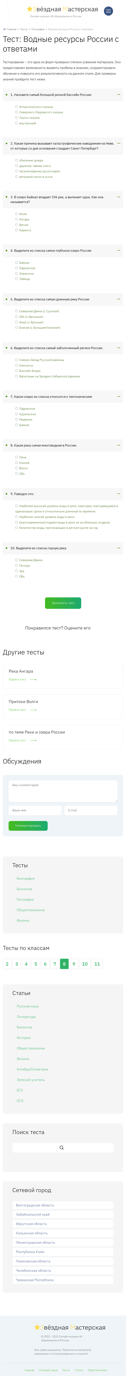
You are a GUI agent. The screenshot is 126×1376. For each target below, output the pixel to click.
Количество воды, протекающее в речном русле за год (56, 528)
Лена (20, 457)
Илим (21, 214)
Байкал (22, 262)
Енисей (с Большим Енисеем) (37, 327)
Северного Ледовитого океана (39, 112)
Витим (21, 225)
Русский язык (28, 1006)
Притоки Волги (23, 701)
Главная (11, 29)
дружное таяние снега (33, 166)
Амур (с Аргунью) (29, 322)
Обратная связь (97, 1370)
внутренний (25, 123)
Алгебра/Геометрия (32, 1069)
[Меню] (108, 11)
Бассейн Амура (27, 371)
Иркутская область (31, 1223)
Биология (24, 889)
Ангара (22, 219)
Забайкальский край (33, 1214)
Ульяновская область (33, 1261)
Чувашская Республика (35, 1280)
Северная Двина (28, 560)
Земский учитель (31, 1080)
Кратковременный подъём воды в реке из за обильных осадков (62, 522)
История (23, 1037)
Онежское (24, 273)
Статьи (79, 1370)
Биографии (26, 878)
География (37, 29)
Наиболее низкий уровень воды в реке (45, 517)
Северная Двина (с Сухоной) (37, 311)
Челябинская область (33, 1270)
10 (85, 964)
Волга (21, 468)
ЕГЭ (19, 1090)
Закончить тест (63, 603)
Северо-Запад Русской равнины (39, 360)
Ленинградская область (35, 1242)
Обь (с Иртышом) (29, 317)
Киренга (23, 230)
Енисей (22, 463)
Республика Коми (30, 1252)
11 (97, 964)
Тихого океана (27, 118)
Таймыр (22, 279)
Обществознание (31, 910)
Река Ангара (21, 671)
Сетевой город (48, 1370)
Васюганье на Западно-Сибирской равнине (47, 376)
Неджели (23, 419)
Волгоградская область (35, 1205)
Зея (19, 571)
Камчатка (24, 365)
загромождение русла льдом (37, 171)
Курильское (25, 414)
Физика (23, 920)
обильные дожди (29, 160)
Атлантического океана (34, 107)
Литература (26, 1016)
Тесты (24, 29)
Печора (22, 565)
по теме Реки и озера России (37, 732)
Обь (20, 474)
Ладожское (25, 268)
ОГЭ (20, 1101)
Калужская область (31, 1233)
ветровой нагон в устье (34, 177)
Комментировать (28, 825)
